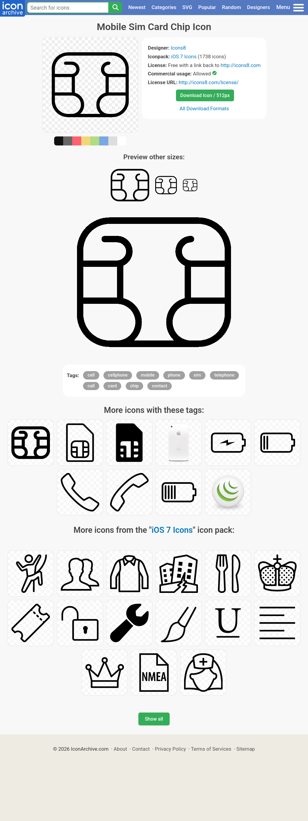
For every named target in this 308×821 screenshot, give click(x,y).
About (120, 749)
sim (197, 375)
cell (91, 375)
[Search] (115, 7)
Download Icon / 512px (204, 95)
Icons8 (178, 48)
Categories (164, 7)
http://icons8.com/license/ (209, 82)
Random (231, 7)
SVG (187, 7)
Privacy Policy (170, 749)
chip (134, 386)
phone (174, 375)
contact (159, 386)
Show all (154, 719)
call (91, 386)
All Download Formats (204, 108)
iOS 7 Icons (183, 56)
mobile (148, 375)
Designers (258, 7)
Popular (207, 7)
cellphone (118, 375)
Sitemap (245, 749)
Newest (136, 7)
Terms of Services (211, 749)
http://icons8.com (240, 65)
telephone (224, 375)
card (112, 386)
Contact (141, 749)
